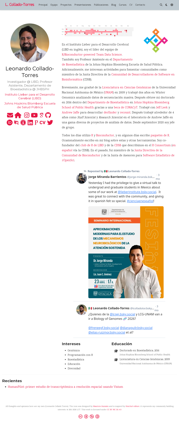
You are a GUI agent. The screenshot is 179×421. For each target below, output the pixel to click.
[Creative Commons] (89, 416)
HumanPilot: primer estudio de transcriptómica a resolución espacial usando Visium (65, 387)
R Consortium (161, 145)
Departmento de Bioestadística (108, 102)
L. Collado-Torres (19, 5)
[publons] (36, 124)
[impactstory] (23, 124)
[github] (48, 117)
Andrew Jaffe (70, 113)
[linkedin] (30, 124)
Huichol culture (132, 406)
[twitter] (50, 124)
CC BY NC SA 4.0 (114, 409)
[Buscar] (161, 5)
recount (125, 113)
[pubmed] (16, 124)
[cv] (43, 124)
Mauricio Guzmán (100, 406)
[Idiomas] (172, 5)
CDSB (117, 145)
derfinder (110, 113)
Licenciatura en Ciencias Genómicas (126, 87)
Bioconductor (105, 135)
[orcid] (10, 124)
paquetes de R (160, 135)
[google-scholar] (41, 117)
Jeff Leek (162, 108)
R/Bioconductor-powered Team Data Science (92, 55)
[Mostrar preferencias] (166, 5)
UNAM (109, 93)
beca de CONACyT (126, 108)
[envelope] (10, 117)
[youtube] (34, 117)
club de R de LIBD (92, 145)
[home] (18, 117)
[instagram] (26, 117)
